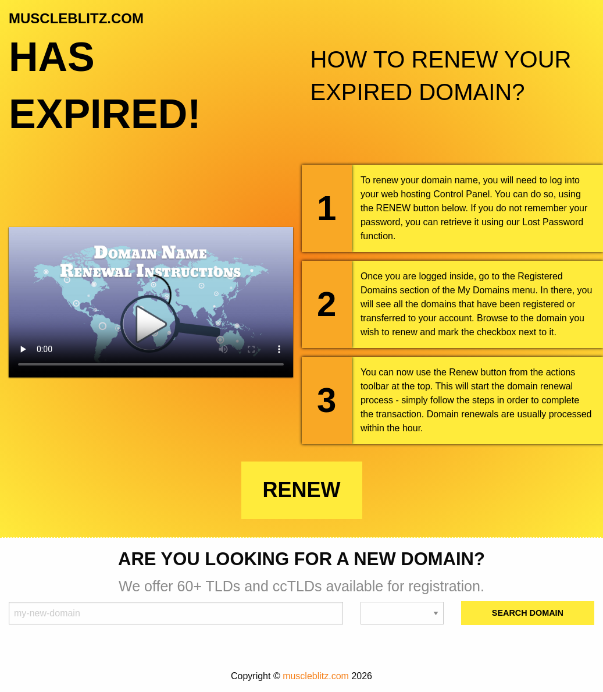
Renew (302, 490)
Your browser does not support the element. (151, 302)
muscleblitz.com (316, 676)
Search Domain (527, 613)
